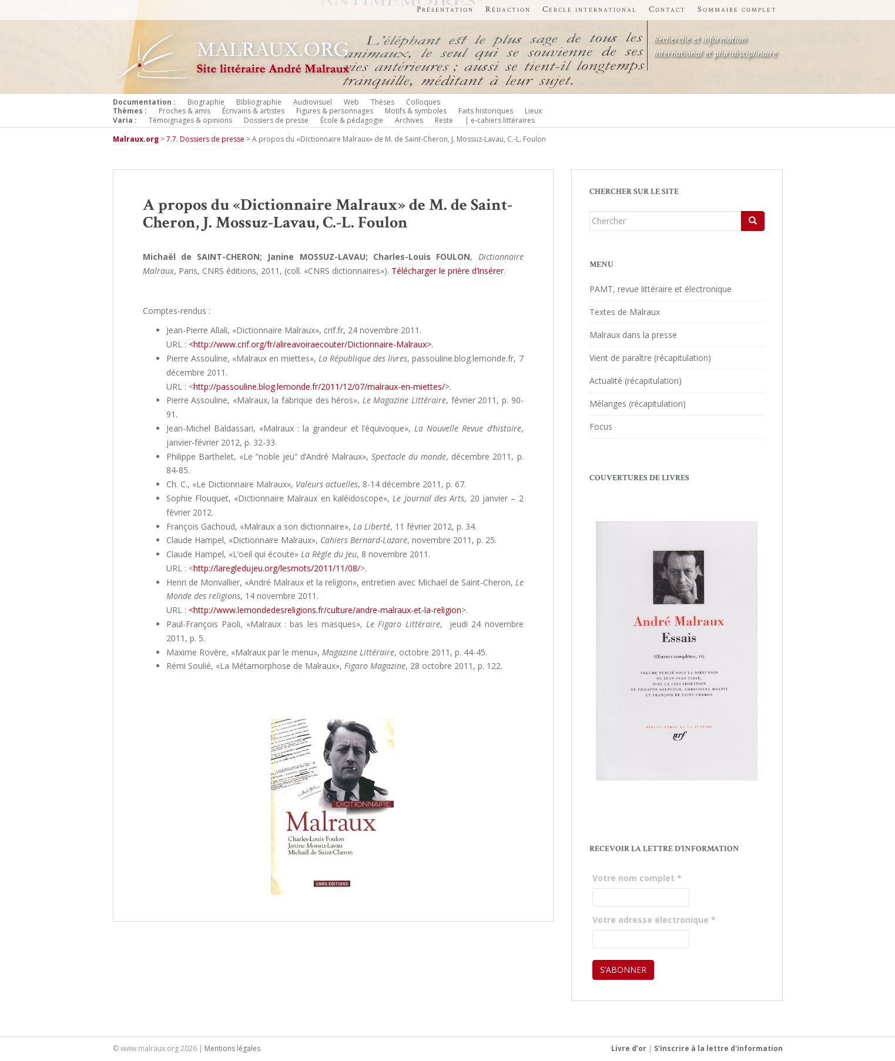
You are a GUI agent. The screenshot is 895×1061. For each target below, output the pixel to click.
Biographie (205, 102)
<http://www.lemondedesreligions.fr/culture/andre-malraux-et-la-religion (325, 609)
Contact (667, 9)
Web (351, 102)
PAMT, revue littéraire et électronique (660, 288)
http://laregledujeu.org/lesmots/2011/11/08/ (276, 568)
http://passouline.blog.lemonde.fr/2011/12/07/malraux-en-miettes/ (319, 386)
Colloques (423, 102)
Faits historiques (485, 111)
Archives (409, 120)
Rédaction (508, 9)
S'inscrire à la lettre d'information (718, 1048)
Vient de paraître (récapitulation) (650, 357)
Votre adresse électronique (654, 919)
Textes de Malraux (624, 311)
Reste (444, 120)
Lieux (533, 111)
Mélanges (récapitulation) (637, 403)
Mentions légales (232, 1048)
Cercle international (589, 9)
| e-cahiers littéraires (500, 120)
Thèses (382, 102)
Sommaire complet (737, 9)
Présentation (445, 9)
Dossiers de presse (276, 120)
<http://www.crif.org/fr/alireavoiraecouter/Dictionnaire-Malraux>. (311, 344)
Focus (600, 426)
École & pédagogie (351, 120)
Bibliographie (258, 102)
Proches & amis (184, 111)
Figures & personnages (334, 111)
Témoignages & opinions (190, 120)
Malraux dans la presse (633, 334)
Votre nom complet (637, 877)
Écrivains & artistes (253, 111)
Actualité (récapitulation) (635, 380)
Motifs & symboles (416, 111)
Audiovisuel (312, 102)
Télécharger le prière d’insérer (447, 270)
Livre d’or (628, 1048)
